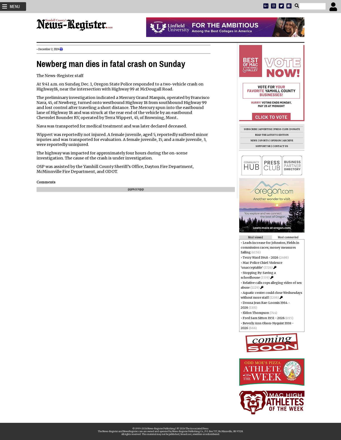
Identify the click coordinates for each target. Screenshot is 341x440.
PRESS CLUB (280, 129)
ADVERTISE (264, 129)
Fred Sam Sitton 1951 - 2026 (262, 318)
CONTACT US (279, 146)
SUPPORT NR (261, 146)
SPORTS (262, 140)
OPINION (274, 140)
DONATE (294, 129)
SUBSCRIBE (249, 129)
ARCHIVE (287, 140)
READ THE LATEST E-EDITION (270, 135)
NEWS (252, 140)
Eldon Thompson (254, 313)
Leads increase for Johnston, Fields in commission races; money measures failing (268, 247)
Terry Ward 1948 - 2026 (259, 257)
